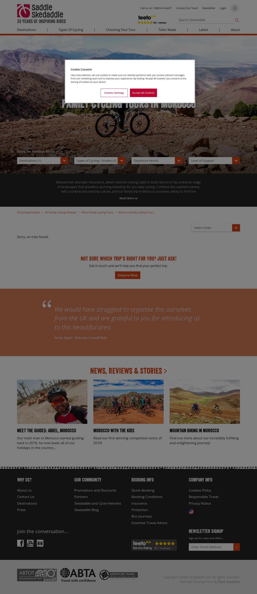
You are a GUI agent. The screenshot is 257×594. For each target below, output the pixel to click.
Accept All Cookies (144, 92)
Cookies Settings (114, 92)
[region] (130, 81)
